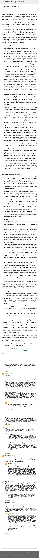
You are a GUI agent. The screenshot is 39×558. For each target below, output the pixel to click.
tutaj (22, 158)
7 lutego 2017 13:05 (13, 502)
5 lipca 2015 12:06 (10, 362)
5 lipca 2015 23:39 (10, 373)
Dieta (3, 353)
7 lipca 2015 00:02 (13, 402)
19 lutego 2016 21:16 (14, 463)
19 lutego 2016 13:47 (12, 455)
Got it (22, 556)
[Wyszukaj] (26, 2)
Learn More (17, 556)
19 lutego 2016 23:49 (12, 481)
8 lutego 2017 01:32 (14, 513)
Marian (6, 373)
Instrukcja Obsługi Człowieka (13, 2)
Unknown (7, 426)
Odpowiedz (7, 371)
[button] (2, 9)
